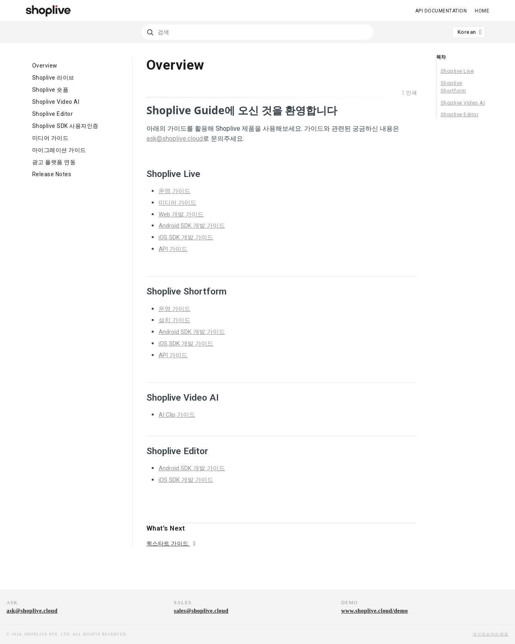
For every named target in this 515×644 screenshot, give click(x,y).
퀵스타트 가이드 (168, 543)
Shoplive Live (457, 71)
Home (482, 11)
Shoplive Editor (459, 114)
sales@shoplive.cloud (201, 611)
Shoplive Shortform (453, 87)
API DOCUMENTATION (441, 11)
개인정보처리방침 (490, 634)
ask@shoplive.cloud (32, 611)
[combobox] (257, 32)
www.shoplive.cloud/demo (374, 611)
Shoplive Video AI (463, 103)
